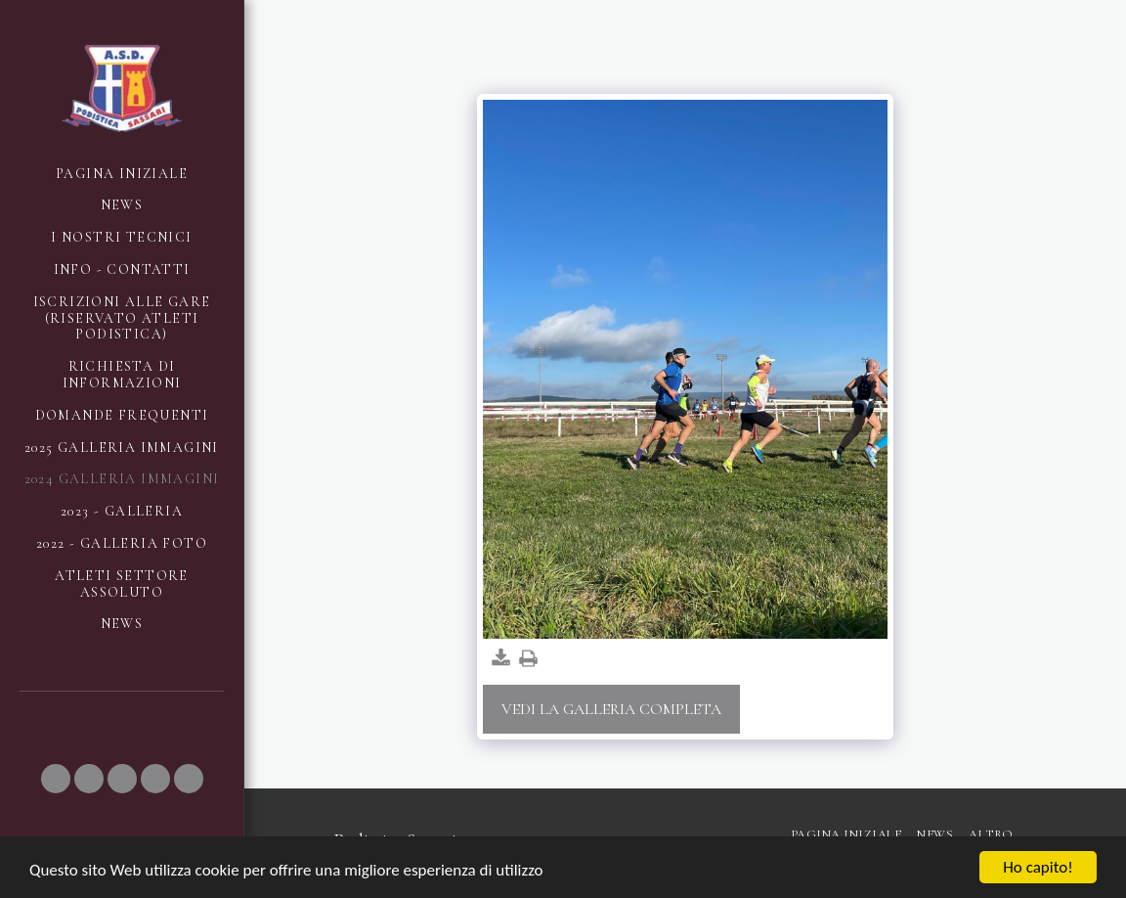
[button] (55, 778)
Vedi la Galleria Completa (611, 709)
